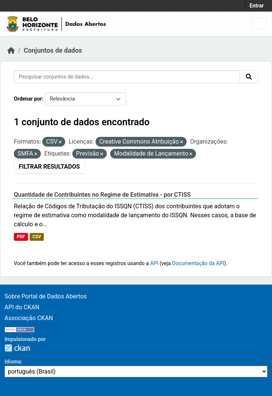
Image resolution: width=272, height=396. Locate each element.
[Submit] (248, 76)
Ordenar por (28, 99)
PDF (21, 236)
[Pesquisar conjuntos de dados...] (127, 76)
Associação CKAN (28, 318)
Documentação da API (198, 263)
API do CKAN (21, 307)
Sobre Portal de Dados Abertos (45, 296)
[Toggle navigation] (259, 23)
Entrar (257, 6)
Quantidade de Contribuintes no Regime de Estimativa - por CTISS (102, 194)
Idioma (12, 362)
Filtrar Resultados (49, 166)
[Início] (11, 50)
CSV (36, 236)
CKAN (17, 348)
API (154, 263)
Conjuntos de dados (53, 50)
